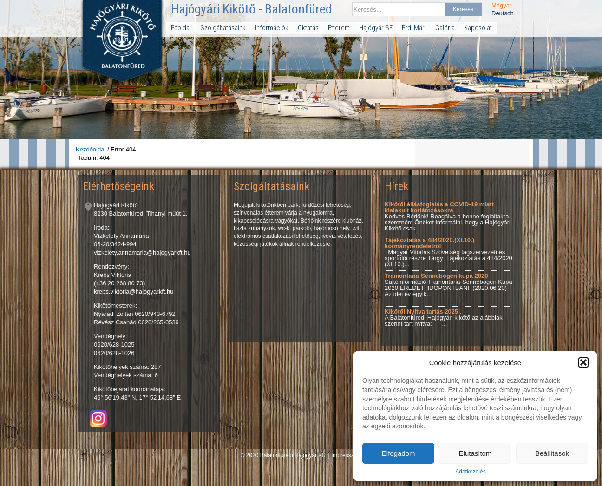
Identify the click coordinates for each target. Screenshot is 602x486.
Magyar (501, 5)
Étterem (339, 28)
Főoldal (181, 28)
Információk (271, 28)
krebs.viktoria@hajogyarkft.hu (133, 291)
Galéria (445, 28)
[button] (583, 362)
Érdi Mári (414, 28)
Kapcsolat (478, 28)
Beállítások (552, 453)
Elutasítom (475, 453)
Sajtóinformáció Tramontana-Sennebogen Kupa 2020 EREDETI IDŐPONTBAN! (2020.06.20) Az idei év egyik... (448, 284)
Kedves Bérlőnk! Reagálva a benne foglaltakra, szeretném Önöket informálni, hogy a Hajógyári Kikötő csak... (447, 216)
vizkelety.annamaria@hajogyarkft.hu (142, 252)
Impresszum (346, 455)
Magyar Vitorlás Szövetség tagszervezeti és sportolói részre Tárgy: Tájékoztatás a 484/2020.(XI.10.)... (449, 252)
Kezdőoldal (90, 149)
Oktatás (308, 28)
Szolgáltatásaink (223, 28)
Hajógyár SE (376, 28)
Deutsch (502, 13)
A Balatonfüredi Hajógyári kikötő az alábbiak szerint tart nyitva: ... (444, 317)
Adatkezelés (470, 471)
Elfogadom (398, 453)
